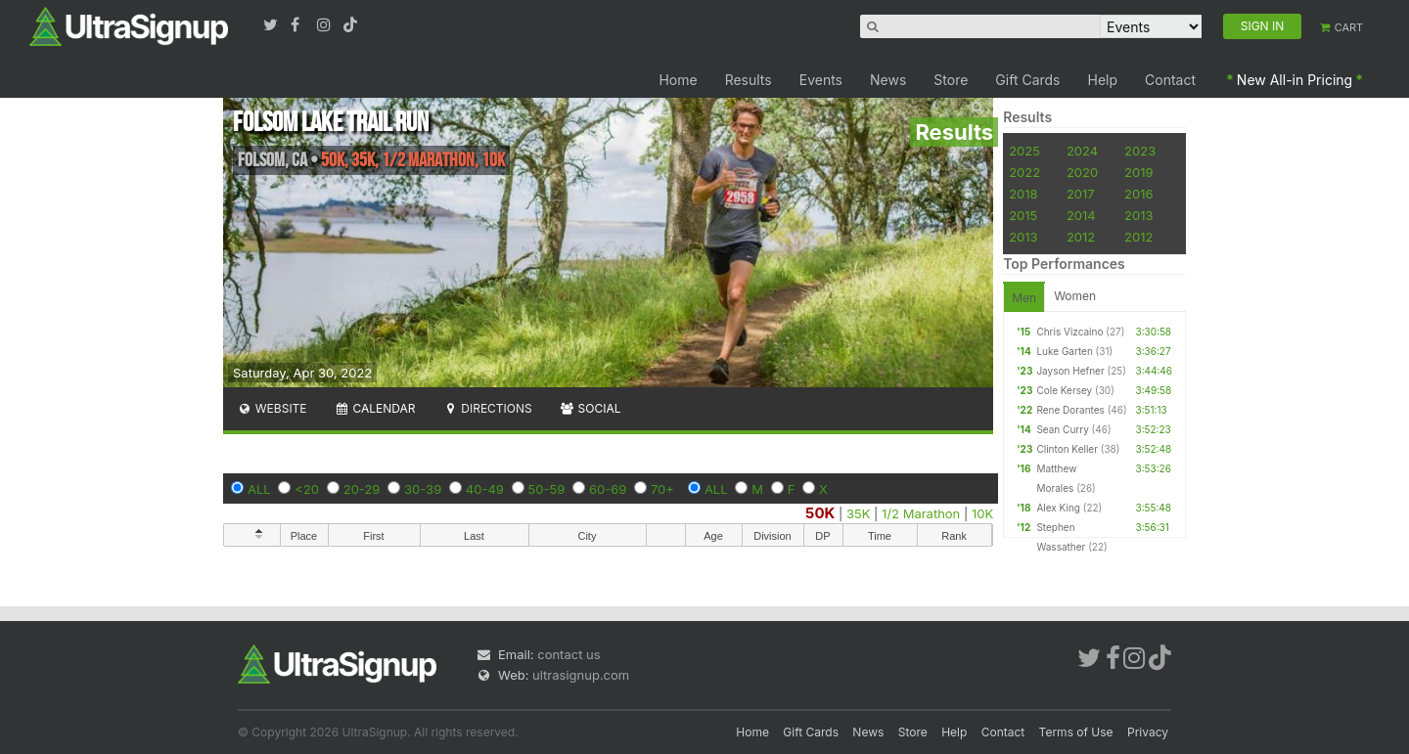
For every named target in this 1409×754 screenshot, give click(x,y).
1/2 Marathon (921, 513)
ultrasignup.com (580, 675)
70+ (662, 489)
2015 (1023, 215)
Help (1103, 79)
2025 (1024, 150)
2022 (1024, 172)
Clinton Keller (1067, 449)
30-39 (422, 489)
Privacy (1147, 732)
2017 (1081, 193)
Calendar (375, 408)
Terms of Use (1076, 732)
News (888, 79)
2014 (1081, 215)
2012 (1081, 236)
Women (1075, 295)
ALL (259, 489)
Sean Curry (1062, 429)
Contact (1170, 79)
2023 (1140, 150)
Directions (486, 408)
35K (858, 513)
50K (820, 513)
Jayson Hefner (1070, 371)
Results (748, 79)
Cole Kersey (1064, 390)
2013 (1138, 215)
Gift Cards (1027, 79)
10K (982, 513)
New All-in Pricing (1294, 79)
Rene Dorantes (1070, 410)
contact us (568, 654)
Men (1024, 297)
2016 (1138, 193)
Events (820, 79)
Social (590, 408)
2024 (1082, 150)
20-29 (362, 489)
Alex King (1058, 507)
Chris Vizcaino (1069, 331)
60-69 (607, 489)
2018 (1023, 193)
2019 (1138, 172)
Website (272, 408)
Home (678, 79)
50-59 (547, 489)
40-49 (485, 489)
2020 (1082, 172)
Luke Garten (1064, 351)
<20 (307, 489)
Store (950, 79)
